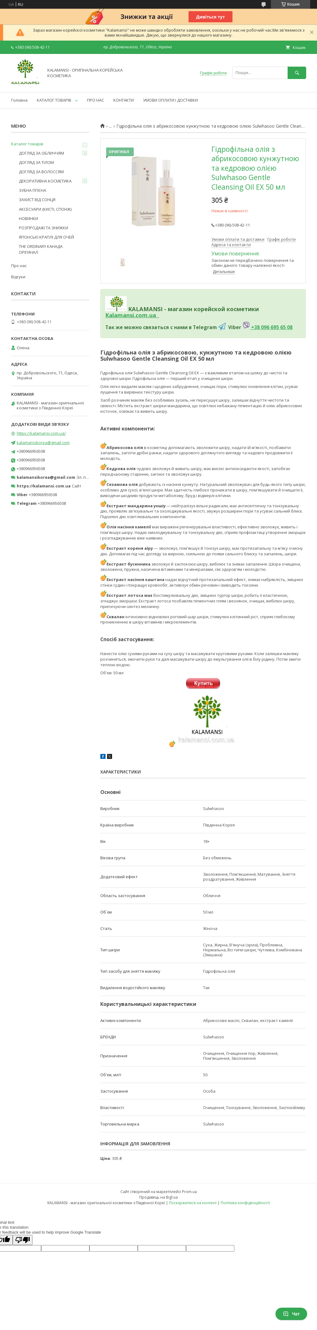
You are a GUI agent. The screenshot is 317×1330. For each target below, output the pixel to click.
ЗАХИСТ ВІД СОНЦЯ (37, 199)
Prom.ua (189, 1191)
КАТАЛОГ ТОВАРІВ (54, 100)
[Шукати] (297, 73)
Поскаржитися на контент (193, 1202)
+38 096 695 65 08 (271, 327)
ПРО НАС (95, 100)
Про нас (19, 265)
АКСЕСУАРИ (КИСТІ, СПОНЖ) (45, 209)
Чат (291, 1314)
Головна (19, 100)
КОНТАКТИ (123, 100)
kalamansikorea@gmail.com (43, 442)
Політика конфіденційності (245, 1202)
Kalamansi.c (121, 315)
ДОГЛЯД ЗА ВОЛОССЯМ (41, 171)
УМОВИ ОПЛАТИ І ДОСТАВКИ (170, 100)
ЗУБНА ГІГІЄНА (32, 190)
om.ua (147, 315)
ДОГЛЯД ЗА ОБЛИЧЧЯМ (41, 153)
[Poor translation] (23, 1240)
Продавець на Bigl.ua (158, 1197)
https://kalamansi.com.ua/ (41, 433)
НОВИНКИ (28, 218)
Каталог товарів (27, 144)
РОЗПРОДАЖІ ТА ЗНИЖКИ (43, 228)
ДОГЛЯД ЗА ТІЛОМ (36, 162)
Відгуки (18, 277)
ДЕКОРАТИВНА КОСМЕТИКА (45, 181)
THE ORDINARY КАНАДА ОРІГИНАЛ (41, 249)
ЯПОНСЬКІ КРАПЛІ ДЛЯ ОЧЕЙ (46, 237)
